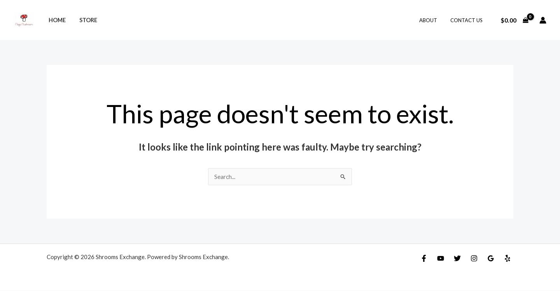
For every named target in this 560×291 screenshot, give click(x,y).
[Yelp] (507, 258)
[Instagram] (474, 258)
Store (84, 20)
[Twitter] (457, 258)
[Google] (490, 258)
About (433, 20)
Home (55, 20)
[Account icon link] (542, 20)
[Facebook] (423, 258)
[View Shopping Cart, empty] (514, 20)
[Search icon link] (280, 20)
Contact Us (468, 20)
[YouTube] (440, 258)
